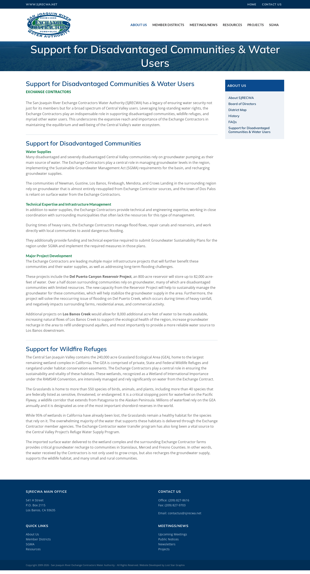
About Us (32, 534)
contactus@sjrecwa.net (184, 513)
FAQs (232, 122)
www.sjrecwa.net (41, 4)
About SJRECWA (241, 98)
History (233, 116)
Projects (164, 549)
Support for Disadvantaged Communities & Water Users (249, 130)
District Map (237, 110)
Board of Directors (242, 104)
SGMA (30, 544)
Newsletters (166, 544)
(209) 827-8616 (178, 500)
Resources (33, 549)
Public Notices (168, 539)
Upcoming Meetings (172, 534)
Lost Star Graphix (175, 565)
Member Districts (38, 539)
